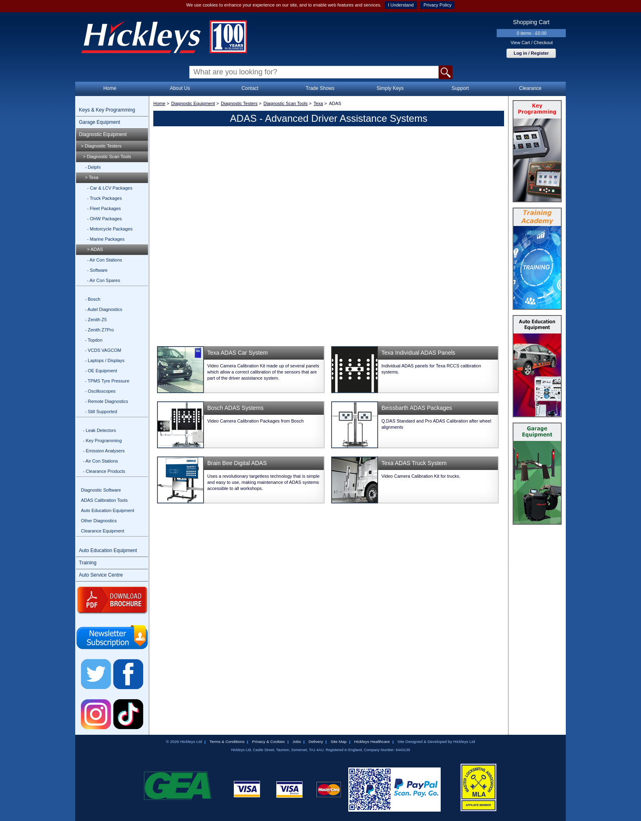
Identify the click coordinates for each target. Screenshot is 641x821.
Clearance (530, 88)
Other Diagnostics (99, 520)
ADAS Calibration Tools (104, 500)
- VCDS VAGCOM (103, 350)
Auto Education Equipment (107, 510)
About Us (180, 88)
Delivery (316, 741)
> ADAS (95, 249)
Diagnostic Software (101, 490)
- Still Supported (101, 411)
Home (110, 88)
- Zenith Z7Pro (99, 329)
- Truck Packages (104, 198)
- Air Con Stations (104, 259)
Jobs (296, 741)
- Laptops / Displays (105, 360)
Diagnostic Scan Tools (285, 103)
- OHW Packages (104, 218)
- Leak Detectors (99, 430)
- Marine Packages (106, 239)
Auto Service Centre (101, 575)
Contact (250, 88)
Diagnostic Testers (239, 103)
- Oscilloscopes (100, 391)
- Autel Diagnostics (103, 309)
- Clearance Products (104, 471)
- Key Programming (102, 440)
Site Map (339, 741)
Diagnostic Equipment (103, 134)
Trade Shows (320, 88)
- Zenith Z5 (96, 319)
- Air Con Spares (103, 280)
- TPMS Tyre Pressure (107, 380)
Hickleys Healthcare (372, 741)
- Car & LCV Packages (109, 188)
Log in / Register (531, 53)
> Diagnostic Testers (101, 145)
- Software (97, 270)
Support (460, 88)
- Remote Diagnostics (106, 401)
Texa (318, 103)
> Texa (92, 177)
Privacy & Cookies (268, 741)
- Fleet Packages (104, 208)
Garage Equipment (99, 122)
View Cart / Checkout (532, 42)
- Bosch (92, 299)
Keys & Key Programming (107, 110)
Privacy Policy (437, 4)
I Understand (401, 4)
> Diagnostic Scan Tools (107, 156)
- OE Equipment (101, 370)
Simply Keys (390, 88)
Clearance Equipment (102, 530)
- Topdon (94, 340)
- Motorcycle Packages (109, 228)
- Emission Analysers (104, 450)
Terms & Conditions (226, 741)
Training (87, 563)
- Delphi (93, 167)
